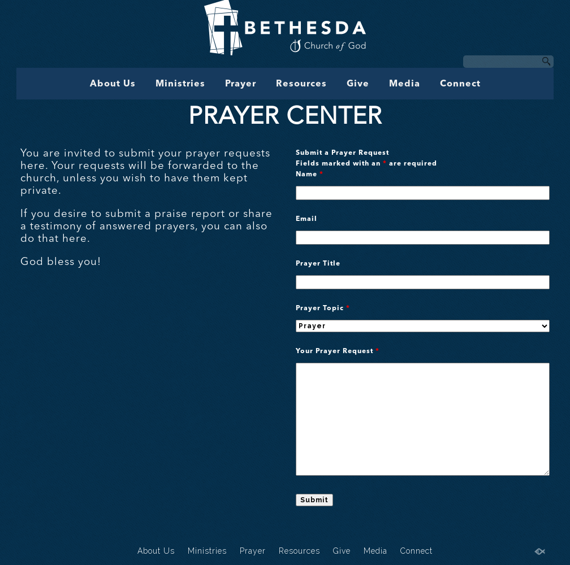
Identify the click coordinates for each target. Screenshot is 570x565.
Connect (460, 84)
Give (358, 84)
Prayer (240, 84)
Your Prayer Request (337, 351)
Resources (301, 84)
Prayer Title (318, 263)
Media (404, 84)
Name (309, 174)
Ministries (180, 84)
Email (306, 219)
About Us (113, 84)
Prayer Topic (323, 308)
